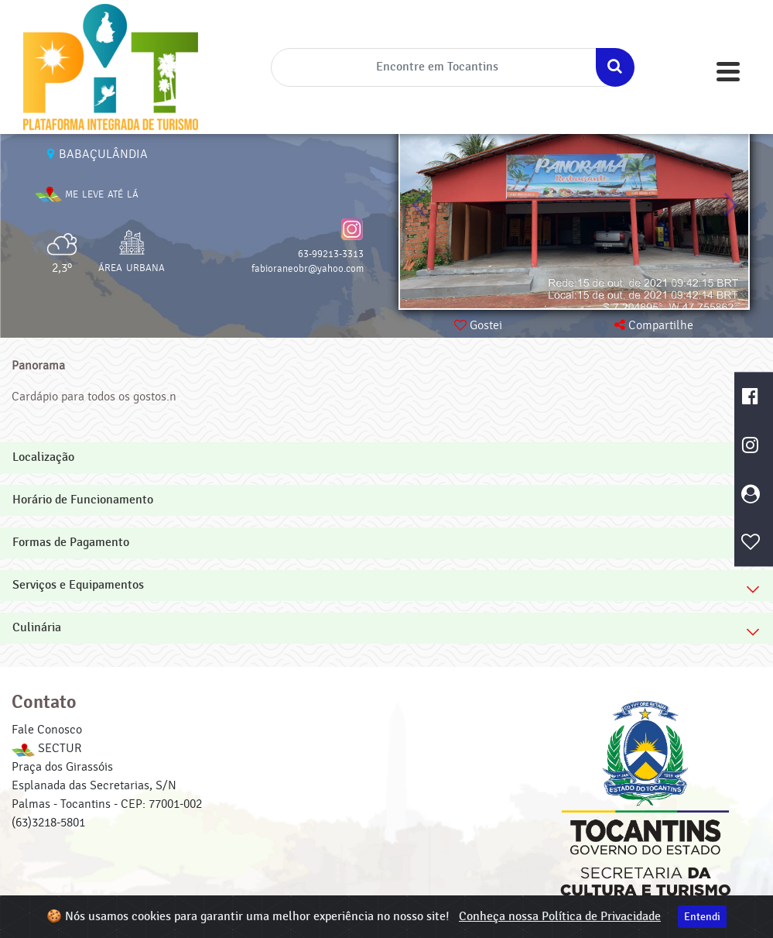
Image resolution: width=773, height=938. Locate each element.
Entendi (702, 916)
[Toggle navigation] (728, 71)
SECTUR (46, 748)
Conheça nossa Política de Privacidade (560, 916)
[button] (730, 205)
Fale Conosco (47, 730)
